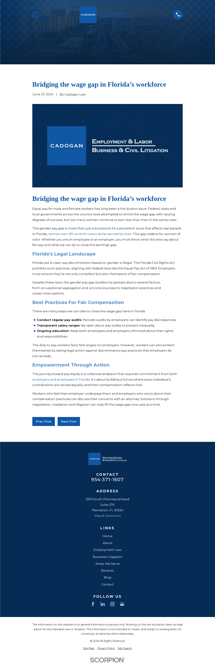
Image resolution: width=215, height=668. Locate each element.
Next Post (69, 421)
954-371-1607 (107, 479)
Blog (107, 577)
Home (107, 536)
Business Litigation (107, 557)
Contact (107, 584)
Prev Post (43, 421)
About (107, 543)
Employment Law (107, 550)
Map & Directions (107, 516)
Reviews (107, 570)
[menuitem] (88, 648)
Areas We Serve (107, 563)
